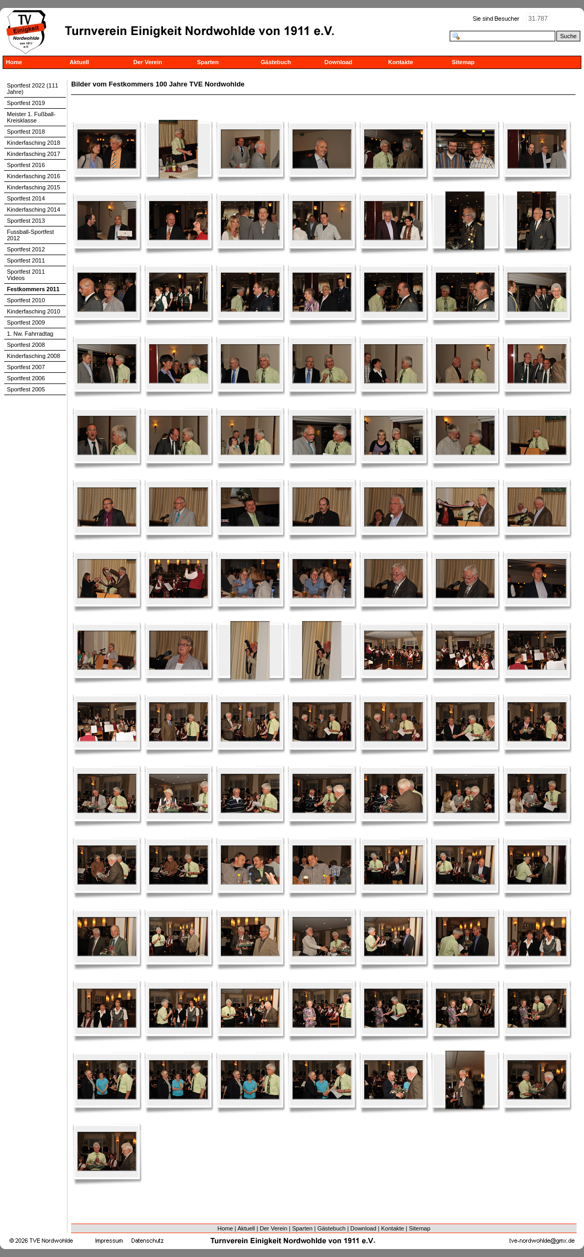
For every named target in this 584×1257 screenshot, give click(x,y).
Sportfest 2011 (26, 260)
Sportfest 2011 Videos (26, 274)
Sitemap (463, 62)
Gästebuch (276, 62)
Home (14, 62)
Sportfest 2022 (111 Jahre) (32, 88)
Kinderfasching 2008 (33, 356)
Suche (568, 36)
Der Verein (147, 62)
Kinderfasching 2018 (33, 142)
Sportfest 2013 (26, 220)
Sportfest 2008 (26, 345)
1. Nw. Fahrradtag (30, 333)
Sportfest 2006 (26, 378)
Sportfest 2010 (26, 300)
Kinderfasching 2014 (33, 209)
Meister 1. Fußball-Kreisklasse (31, 117)
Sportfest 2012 (26, 249)
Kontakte (400, 62)
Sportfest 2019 (26, 103)
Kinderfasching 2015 (33, 187)
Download (338, 62)
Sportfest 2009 (26, 322)
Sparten (208, 62)
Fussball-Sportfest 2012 (30, 235)
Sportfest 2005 (26, 389)
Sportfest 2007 (26, 367)
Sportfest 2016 (26, 165)
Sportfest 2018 (26, 131)
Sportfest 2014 (26, 198)
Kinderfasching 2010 (33, 311)
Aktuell (79, 62)
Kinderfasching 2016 (33, 176)
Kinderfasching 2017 (33, 154)
